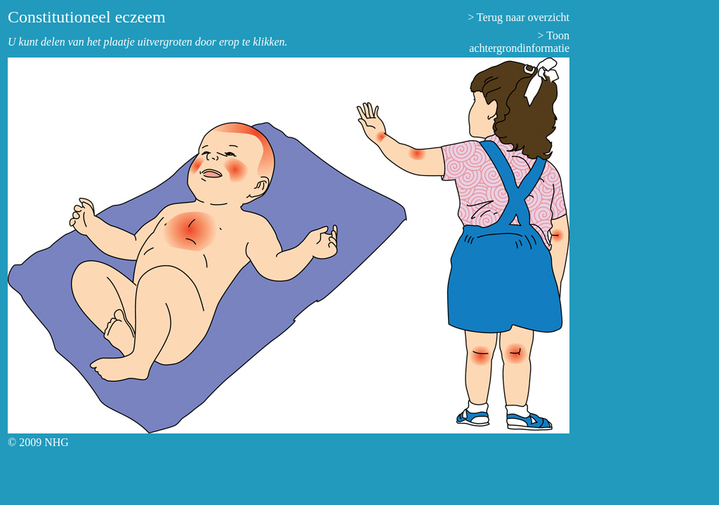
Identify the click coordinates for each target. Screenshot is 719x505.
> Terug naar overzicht (518, 17)
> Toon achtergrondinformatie (519, 41)
